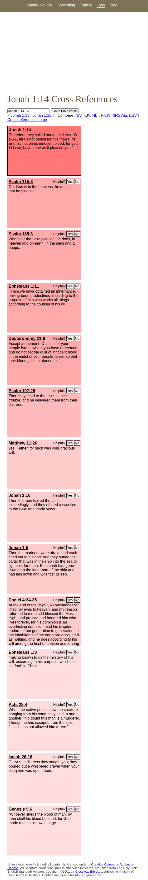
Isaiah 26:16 (20, 756)
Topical (86, 5)
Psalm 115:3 (21, 181)
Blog (113, 5)
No (77, 182)
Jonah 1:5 (18, 547)
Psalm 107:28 (22, 390)
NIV (78, 115)
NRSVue (119, 115)
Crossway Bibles (87, 871)
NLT (95, 115)
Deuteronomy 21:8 (27, 338)
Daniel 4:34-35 (23, 600)
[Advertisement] (74, 52)
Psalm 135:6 (21, 234)
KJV (87, 115)
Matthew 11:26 (23, 443)
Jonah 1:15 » (44, 115)
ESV (133, 115)
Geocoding (66, 5)
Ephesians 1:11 (24, 286)
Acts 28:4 (18, 704)
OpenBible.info (39, 5)
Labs (101, 5)
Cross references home (27, 120)
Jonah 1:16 (19, 495)
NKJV (105, 115)
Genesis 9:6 (20, 809)
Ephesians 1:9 (23, 652)
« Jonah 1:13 (18, 115)
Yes (70, 182)
